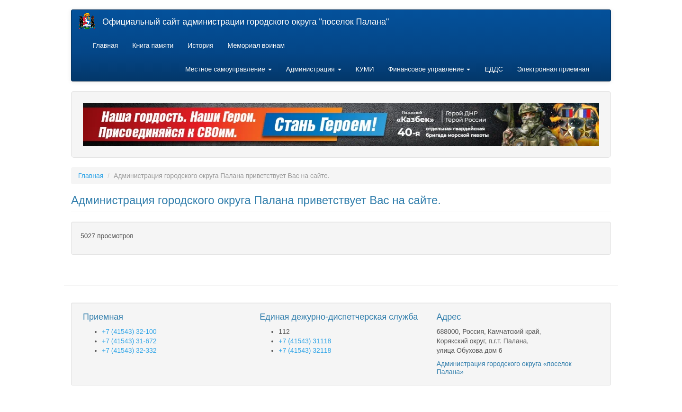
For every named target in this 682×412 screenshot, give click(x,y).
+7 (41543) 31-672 (129, 341)
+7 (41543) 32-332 (129, 350)
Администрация (313, 69)
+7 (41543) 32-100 (129, 331)
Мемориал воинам (256, 45)
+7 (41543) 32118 (304, 350)
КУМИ (365, 69)
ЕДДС (494, 69)
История (200, 45)
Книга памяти (152, 45)
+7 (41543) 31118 (304, 341)
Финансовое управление (429, 69)
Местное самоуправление (228, 69)
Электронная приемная (553, 69)
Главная (105, 45)
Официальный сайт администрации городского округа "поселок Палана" (245, 22)
